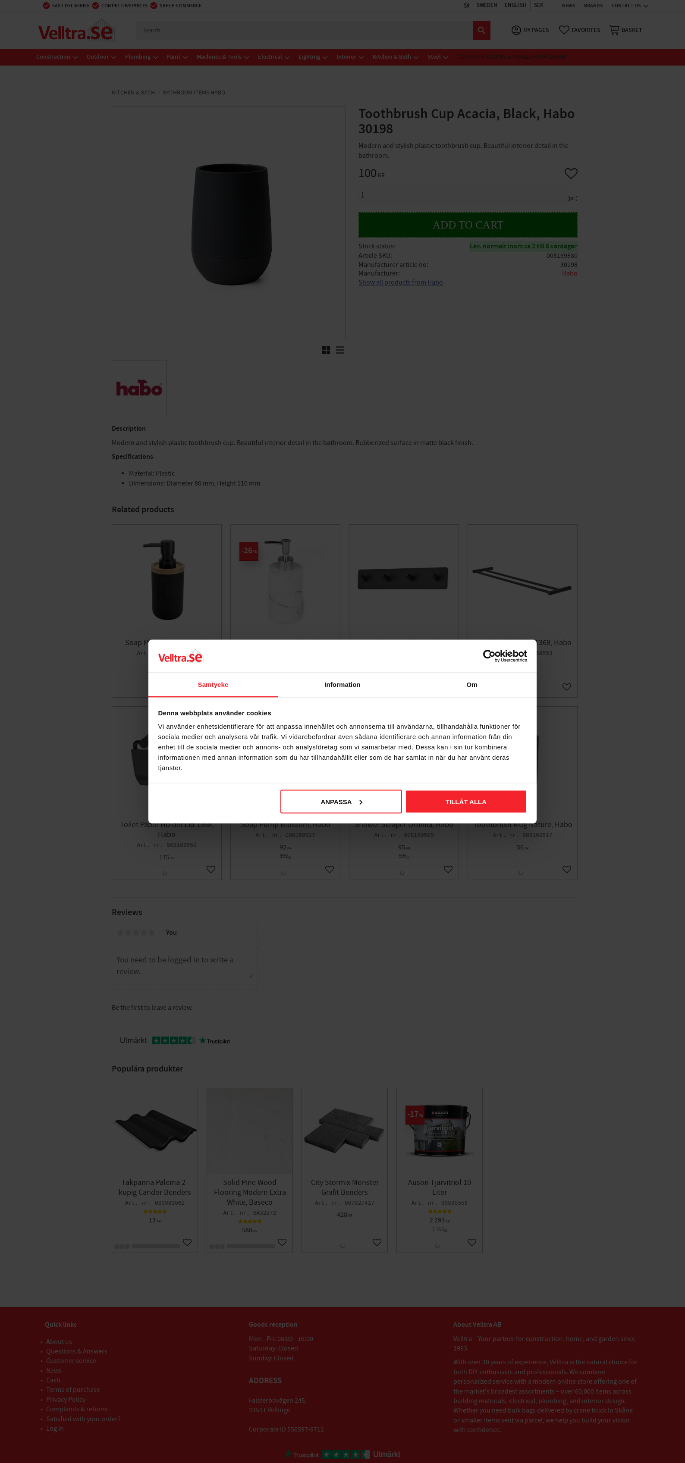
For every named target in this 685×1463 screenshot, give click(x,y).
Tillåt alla (466, 801)
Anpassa (341, 801)
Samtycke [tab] (213, 684)
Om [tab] (471, 684)
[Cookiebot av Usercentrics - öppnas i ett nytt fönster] (489, 655)
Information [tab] (342, 684)
